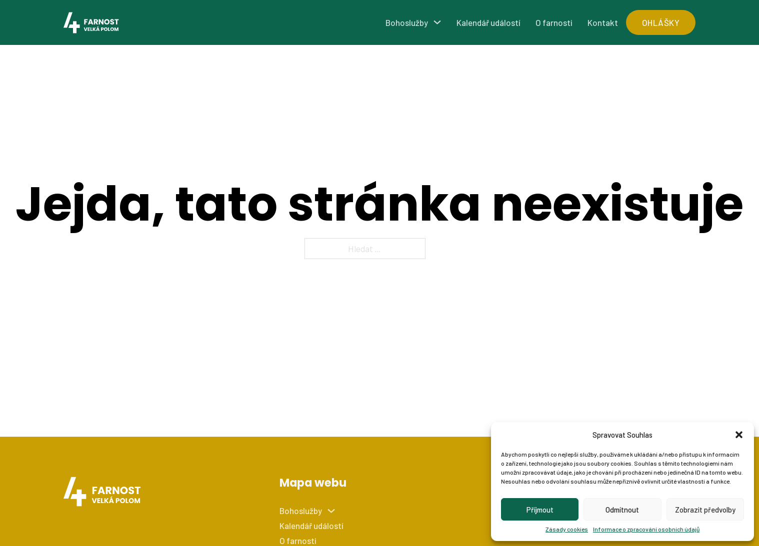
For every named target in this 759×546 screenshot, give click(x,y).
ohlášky (661, 22)
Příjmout (540, 509)
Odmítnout (622, 509)
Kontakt (603, 22)
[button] (739, 435)
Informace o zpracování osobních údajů (646, 529)
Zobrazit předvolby (705, 509)
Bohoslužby (407, 22)
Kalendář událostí (488, 22)
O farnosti (554, 22)
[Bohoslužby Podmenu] (437, 22)
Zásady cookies (567, 529)
